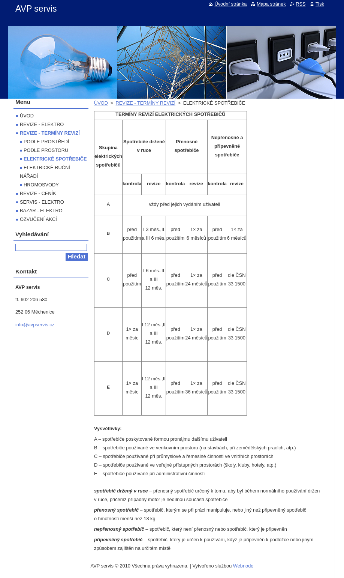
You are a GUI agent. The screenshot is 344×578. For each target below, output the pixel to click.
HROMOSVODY (41, 185)
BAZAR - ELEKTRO (41, 210)
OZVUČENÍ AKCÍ (38, 219)
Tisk (320, 4)
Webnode (243, 566)
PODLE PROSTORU (46, 150)
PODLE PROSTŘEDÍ (46, 141)
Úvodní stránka (230, 4)
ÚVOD (101, 103)
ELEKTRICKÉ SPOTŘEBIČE (55, 159)
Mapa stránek (271, 4)
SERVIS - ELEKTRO (42, 202)
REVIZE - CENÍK (38, 193)
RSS (300, 4)
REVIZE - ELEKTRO (42, 124)
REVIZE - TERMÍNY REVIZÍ (146, 103)
